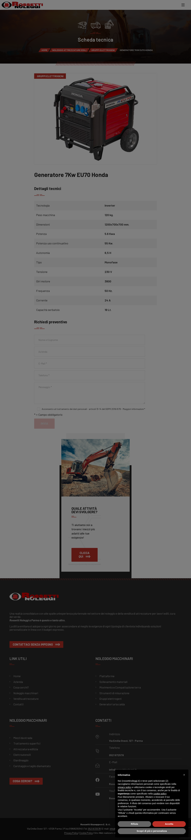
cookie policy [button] (159, 793)
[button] (184, 774)
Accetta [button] (169, 824)
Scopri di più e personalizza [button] (152, 831)
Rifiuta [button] (134, 824)
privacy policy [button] (124, 787)
